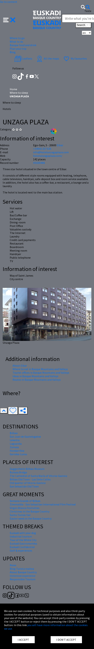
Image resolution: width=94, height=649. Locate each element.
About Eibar (20, 365)
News (13, 565)
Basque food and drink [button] (23, 45)
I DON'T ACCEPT (66, 639)
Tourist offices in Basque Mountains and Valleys (41, 372)
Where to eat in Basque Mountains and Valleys (40, 369)
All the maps (47, 58)
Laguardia (16, 443)
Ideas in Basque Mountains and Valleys (35, 376)
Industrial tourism (21, 536)
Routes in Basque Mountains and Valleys (37, 379)
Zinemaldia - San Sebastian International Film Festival (43, 504)
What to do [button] (16, 41)
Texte (87, 11)
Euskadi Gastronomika (23, 543)
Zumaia (14, 447)
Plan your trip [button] (18, 48)
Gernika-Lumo (18, 454)
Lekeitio (15, 440)
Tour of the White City (23, 540)
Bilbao (14, 433)
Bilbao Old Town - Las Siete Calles (30, 479)
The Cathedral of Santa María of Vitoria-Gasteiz (38, 476)
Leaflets (23, 58)
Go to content (8, 2)
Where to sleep (19, 92)
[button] (9, 19)
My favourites (75, 58)
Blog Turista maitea (22, 568)
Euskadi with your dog (23, 533)
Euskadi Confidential (22, 547)
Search (83, 25)
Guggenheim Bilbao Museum (27, 469)
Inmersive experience (22, 575)
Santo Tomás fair (20, 515)
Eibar (60, 145)
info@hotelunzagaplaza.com (51, 152)
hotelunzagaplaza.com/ (47, 155)
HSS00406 (39, 163)
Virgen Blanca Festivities (24, 508)
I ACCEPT (23, 639)
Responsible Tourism (22, 579)
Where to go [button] (17, 38)
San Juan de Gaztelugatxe (25, 436)
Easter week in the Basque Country (31, 518)
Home (13, 89)
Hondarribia (17, 450)
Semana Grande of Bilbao (25, 501)
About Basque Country (23, 572)
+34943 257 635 (42, 148)
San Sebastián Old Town (24, 486)
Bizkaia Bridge (18, 472)
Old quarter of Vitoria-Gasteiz (28, 483)
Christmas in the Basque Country (29, 511)
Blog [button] (13, 52)
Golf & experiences (21, 550)
